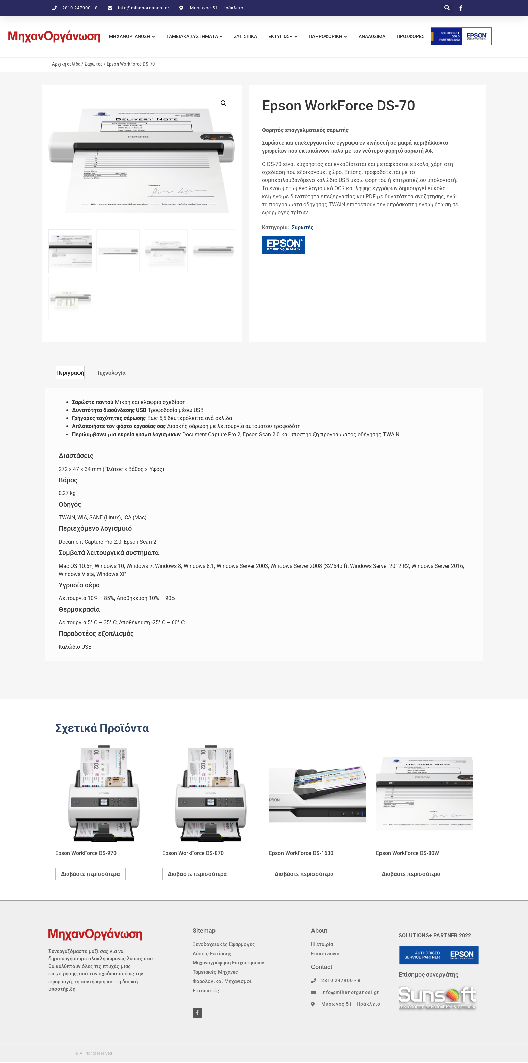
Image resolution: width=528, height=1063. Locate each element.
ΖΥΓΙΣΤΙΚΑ (245, 36)
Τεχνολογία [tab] (111, 372)
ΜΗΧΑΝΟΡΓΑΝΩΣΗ (129, 36)
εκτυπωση (280, 36)
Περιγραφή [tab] (70, 372)
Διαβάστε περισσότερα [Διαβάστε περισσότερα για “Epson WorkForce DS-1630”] (304, 873)
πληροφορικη (325, 36)
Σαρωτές (94, 64)
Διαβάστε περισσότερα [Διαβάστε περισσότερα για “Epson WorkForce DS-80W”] (411, 873)
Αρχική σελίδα (66, 64)
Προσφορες (410, 36)
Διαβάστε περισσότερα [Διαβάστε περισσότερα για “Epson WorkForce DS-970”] (90, 873)
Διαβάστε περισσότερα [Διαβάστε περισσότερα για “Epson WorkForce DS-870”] (197, 873)
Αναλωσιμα (372, 36)
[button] (447, 8)
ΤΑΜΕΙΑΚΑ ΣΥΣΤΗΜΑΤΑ (192, 36)
